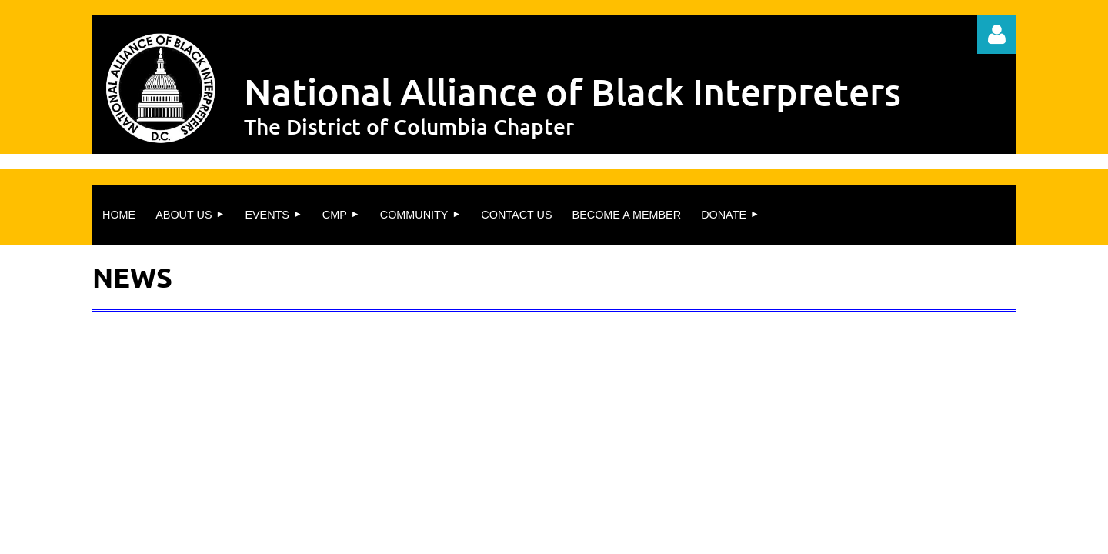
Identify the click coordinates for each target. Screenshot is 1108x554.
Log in (996, 34)
